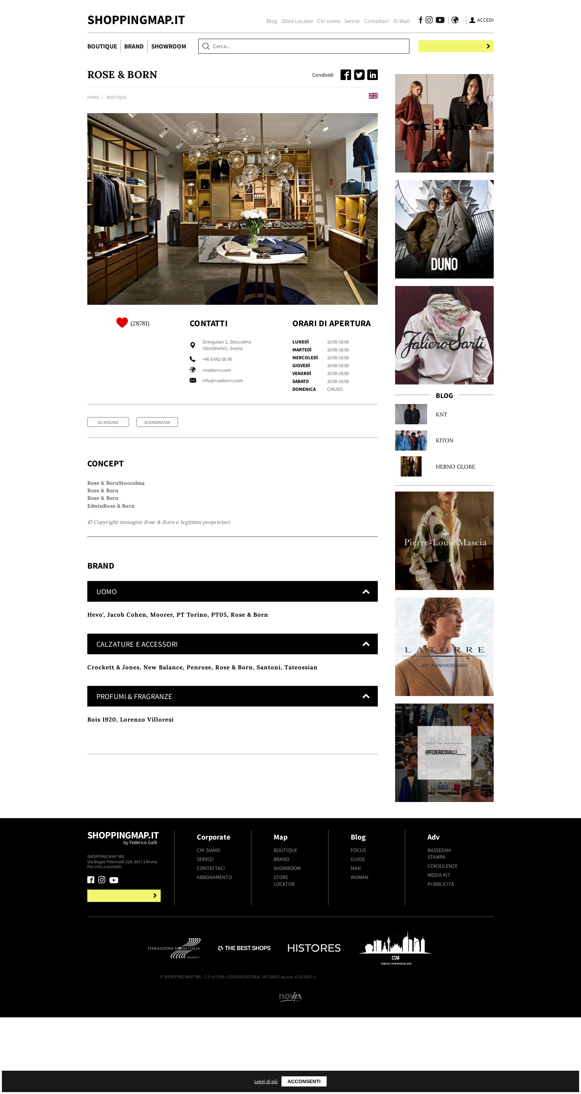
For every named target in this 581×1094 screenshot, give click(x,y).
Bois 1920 (101, 836)
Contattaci (370, 20)
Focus (358, 953)
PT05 (219, 731)
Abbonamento (214, 980)
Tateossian (301, 784)
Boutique (102, 46)
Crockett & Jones (113, 784)
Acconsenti (386, 1081)
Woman (359, 980)
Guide (358, 962)
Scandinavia (157, 422)
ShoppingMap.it (136, 19)
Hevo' (95, 731)
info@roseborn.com (222, 380)
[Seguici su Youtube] (432, 21)
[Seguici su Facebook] (414, 21)
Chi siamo (323, 20)
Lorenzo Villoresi (147, 836)
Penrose (199, 784)
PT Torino (191, 731)
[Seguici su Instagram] (423, 21)
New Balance (163, 784)
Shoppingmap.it (125, 944)
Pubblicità (440, 987)
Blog (265, 20)
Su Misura (108, 422)
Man (356, 971)
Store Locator (291, 20)
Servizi (346, 20)
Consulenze (442, 968)
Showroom (168, 46)
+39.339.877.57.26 (140, 969)
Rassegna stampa (439, 956)
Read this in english (350, 97)
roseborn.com (216, 370)
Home (93, 97)
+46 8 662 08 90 (217, 359)
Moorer (161, 731)
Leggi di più (346, 1081)
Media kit (438, 977)
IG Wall (395, 20)
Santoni (269, 784)
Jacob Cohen (126, 731)
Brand (134, 46)
